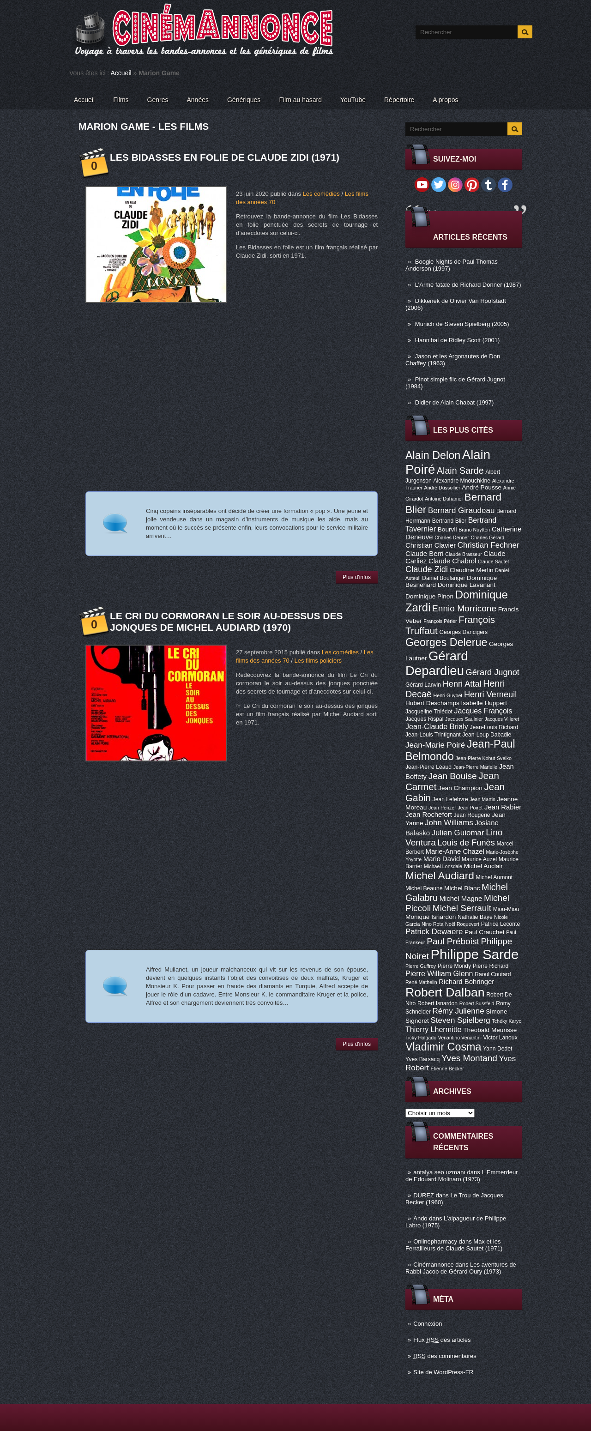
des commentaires (444, 1356)
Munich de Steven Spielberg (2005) (462, 323)
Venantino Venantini (460, 1037)
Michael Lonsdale (443, 866)
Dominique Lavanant (466, 584)
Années (198, 99)
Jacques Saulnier (464, 719)
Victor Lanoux (500, 1037)
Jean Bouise (452, 776)
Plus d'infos (357, 577)
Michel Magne (461, 898)
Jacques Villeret (501, 719)
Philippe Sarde (475, 954)
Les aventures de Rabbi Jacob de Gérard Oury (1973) (460, 1268)
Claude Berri (424, 553)
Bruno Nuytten (474, 529)
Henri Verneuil (490, 694)
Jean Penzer (442, 807)
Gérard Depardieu (436, 663)
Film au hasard (300, 99)
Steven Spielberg (460, 1020)
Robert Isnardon (437, 1003)
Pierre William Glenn (439, 973)
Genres (158, 99)
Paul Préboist (453, 941)
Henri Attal (462, 683)
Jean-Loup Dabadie (486, 734)
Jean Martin (482, 799)
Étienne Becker (447, 1068)
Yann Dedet (497, 1048)
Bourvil (447, 529)
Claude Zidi (426, 569)
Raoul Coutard (493, 974)
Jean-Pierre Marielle (475, 767)
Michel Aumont (494, 877)
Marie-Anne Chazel (455, 851)
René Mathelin (421, 982)
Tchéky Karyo (506, 1021)
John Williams (449, 822)
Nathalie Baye (475, 917)
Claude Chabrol (452, 561)
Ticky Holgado (420, 1037)
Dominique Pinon (429, 596)
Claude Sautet (493, 561)
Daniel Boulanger (443, 578)
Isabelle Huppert (484, 703)
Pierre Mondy (454, 966)
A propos (445, 99)
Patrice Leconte (500, 924)
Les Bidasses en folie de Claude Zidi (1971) (224, 157)
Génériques (243, 99)
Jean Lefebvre (450, 799)
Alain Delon (432, 455)
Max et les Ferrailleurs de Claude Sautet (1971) (453, 1245)
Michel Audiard (439, 875)
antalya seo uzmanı (439, 1172)
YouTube (353, 99)
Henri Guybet (448, 695)
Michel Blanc (462, 888)
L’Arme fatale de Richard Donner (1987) (468, 284)
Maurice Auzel (479, 859)
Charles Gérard (487, 537)
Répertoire (399, 99)
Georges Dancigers (463, 632)
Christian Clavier (430, 545)
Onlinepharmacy (435, 1241)
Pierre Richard (491, 966)
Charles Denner (451, 537)
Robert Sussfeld (477, 1003)
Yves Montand (469, 1058)
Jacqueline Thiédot (428, 711)
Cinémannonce (433, 1264)
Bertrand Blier (449, 521)
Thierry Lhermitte (433, 1029)
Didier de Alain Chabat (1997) (454, 402)
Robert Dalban (445, 992)
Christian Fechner (488, 545)
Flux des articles (441, 1339)
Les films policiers (318, 660)
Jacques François (483, 710)
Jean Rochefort (428, 814)
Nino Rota (432, 924)
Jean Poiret (470, 807)
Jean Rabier (502, 807)
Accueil (121, 73)
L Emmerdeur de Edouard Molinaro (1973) (461, 1176)
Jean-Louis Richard (494, 727)
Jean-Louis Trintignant (433, 734)
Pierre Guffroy (420, 966)
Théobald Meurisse (490, 1029)
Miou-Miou (506, 909)
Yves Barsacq (422, 1059)
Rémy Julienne (458, 1011)
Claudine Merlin (472, 570)
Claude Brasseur (463, 554)
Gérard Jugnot (492, 672)
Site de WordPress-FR (443, 1372)
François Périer (440, 621)
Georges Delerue (446, 642)
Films (120, 99)
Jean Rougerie (472, 815)
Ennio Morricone (464, 608)
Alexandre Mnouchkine (461, 480)
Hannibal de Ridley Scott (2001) (457, 340)
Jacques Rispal (424, 719)
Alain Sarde (460, 470)
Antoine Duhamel (444, 498)
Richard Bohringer (466, 981)
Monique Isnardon (430, 916)
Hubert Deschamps (432, 703)
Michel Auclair (483, 866)
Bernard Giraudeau (461, 510)
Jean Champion (460, 788)
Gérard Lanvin (423, 685)
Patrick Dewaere (434, 931)
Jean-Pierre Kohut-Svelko (484, 758)
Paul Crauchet (484, 932)
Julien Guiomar (458, 832)
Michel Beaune (423, 888)
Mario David (441, 859)
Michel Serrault (462, 908)
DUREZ (423, 1195)
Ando (420, 1218)
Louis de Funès (466, 842)
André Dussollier (442, 487)
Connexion (427, 1323)
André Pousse (481, 487)
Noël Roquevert (462, 924)
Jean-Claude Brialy (436, 726)
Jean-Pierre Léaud (428, 767)
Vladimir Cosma (443, 1047)
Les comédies (321, 193)
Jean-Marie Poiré (435, 745)
